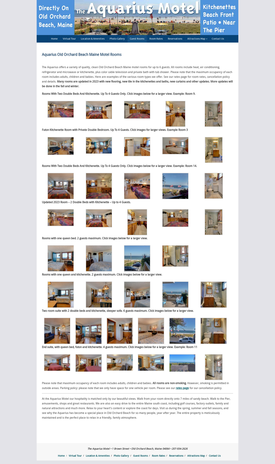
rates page (182, 388)
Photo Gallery (121, 455)
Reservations (176, 455)
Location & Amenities (98, 455)
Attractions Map (196, 455)
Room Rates (158, 455)
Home (61, 455)
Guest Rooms (140, 455)
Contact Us (215, 455)
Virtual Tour (75, 455)
